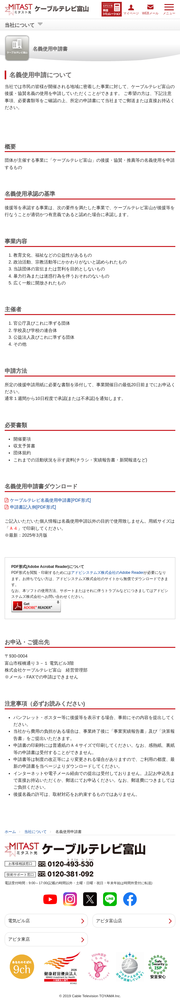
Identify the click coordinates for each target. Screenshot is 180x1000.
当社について (35, 831)
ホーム (10, 831)
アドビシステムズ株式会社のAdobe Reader (107, 572)
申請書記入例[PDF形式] (33, 506)
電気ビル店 (19, 920)
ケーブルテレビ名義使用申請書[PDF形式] (50, 499)
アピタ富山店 (109, 920)
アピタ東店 (19, 938)
